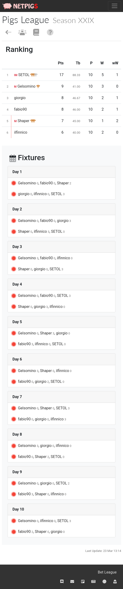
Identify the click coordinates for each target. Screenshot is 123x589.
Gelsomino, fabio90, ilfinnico (41, 258)
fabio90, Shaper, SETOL (37, 456)
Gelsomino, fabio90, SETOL (40, 295)
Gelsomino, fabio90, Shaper (40, 183)
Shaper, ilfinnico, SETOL (37, 231)
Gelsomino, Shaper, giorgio (40, 333)
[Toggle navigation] (114, 6)
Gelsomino (25, 86)
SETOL (22, 75)
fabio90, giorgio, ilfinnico (38, 419)
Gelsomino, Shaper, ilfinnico (40, 370)
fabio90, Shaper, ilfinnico (38, 494)
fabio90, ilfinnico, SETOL (38, 344)
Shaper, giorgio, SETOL (36, 269)
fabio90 (20, 109)
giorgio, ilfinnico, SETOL (37, 194)
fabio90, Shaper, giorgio (37, 532)
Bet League (107, 572)
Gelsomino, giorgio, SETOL (39, 483)
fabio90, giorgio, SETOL (37, 381)
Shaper (21, 121)
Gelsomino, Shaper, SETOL (40, 408)
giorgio (20, 98)
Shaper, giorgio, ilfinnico (37, 306)
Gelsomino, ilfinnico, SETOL (40, 520)
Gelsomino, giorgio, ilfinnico (40, 446)
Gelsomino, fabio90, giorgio (40, 220)
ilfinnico (20, 132)
